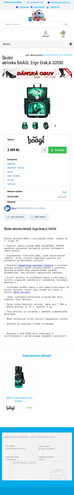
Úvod (27, 55)
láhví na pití (21, 292)
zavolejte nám (36, 2)
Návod (10, 208)
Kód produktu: (13, 196)
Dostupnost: (12, 159)
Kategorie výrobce (14, 191)
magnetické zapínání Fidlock (35, 265)
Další (55, 125)
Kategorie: (11, 202)
